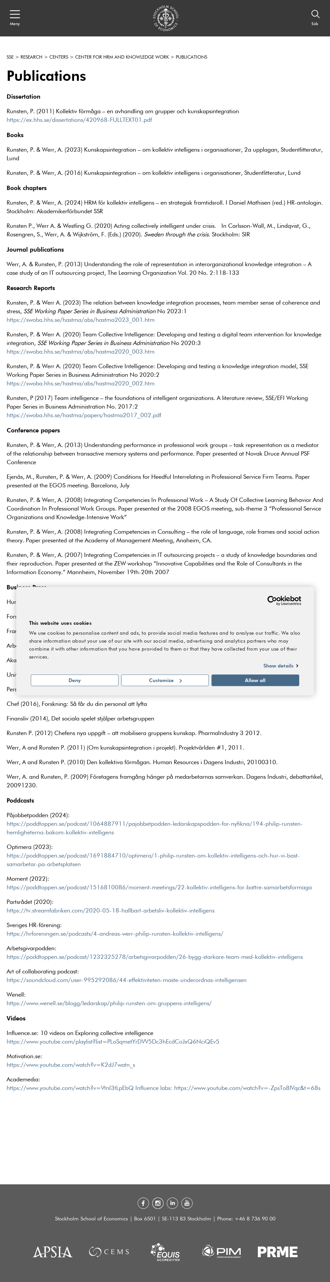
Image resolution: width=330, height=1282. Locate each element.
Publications (191, 57)
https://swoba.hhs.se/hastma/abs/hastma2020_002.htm (81, 384)
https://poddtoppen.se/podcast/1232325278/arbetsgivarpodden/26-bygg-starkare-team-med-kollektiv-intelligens (155, 957)
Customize (165, 680)
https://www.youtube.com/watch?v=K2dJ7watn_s (71, 1065)
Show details (278, 666)
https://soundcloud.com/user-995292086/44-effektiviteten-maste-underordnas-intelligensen (127, 980)
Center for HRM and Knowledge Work (122, 57)
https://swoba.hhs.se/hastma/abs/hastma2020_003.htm (81, 352)
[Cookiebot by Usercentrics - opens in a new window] (272, 601)
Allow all (255, 680)
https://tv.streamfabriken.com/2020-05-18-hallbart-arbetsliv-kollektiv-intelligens (110, 911)
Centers (58, 57)
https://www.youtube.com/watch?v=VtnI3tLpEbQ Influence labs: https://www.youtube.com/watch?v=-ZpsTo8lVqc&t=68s (163, 1088)
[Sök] (315, 18)
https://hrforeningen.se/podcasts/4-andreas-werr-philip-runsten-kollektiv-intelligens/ (115, 934)
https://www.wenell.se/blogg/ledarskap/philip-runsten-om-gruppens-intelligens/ (109, 1004)
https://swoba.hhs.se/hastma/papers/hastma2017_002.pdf (84, 416)
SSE (10, 57)
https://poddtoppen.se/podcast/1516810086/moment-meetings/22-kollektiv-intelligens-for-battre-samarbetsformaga (159, 888)
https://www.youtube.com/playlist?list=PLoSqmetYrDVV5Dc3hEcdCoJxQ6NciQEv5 (113, 1042)
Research (31, 57)
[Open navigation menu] (15, 18)
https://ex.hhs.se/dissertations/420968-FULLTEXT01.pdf (79, 120)
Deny (75, 680)
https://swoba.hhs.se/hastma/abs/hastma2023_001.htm (81, 320)
